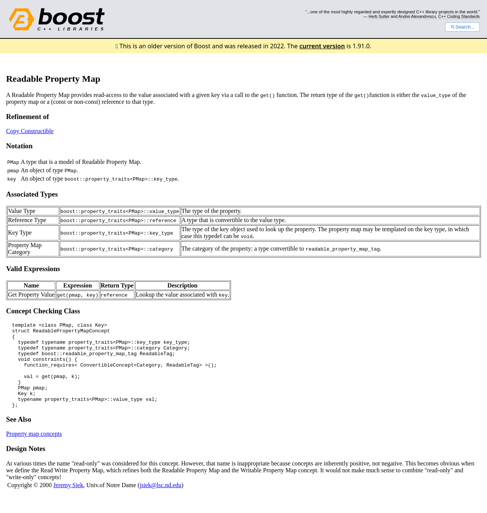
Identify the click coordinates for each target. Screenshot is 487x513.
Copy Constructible (30, 131)
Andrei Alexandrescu (417, 16)
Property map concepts (34, 451)
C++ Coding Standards (459, 16)
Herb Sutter (379, 16)
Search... (462, 27)
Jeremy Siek (68, 502)
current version (322, 46)
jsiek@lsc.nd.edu (160, 502)
